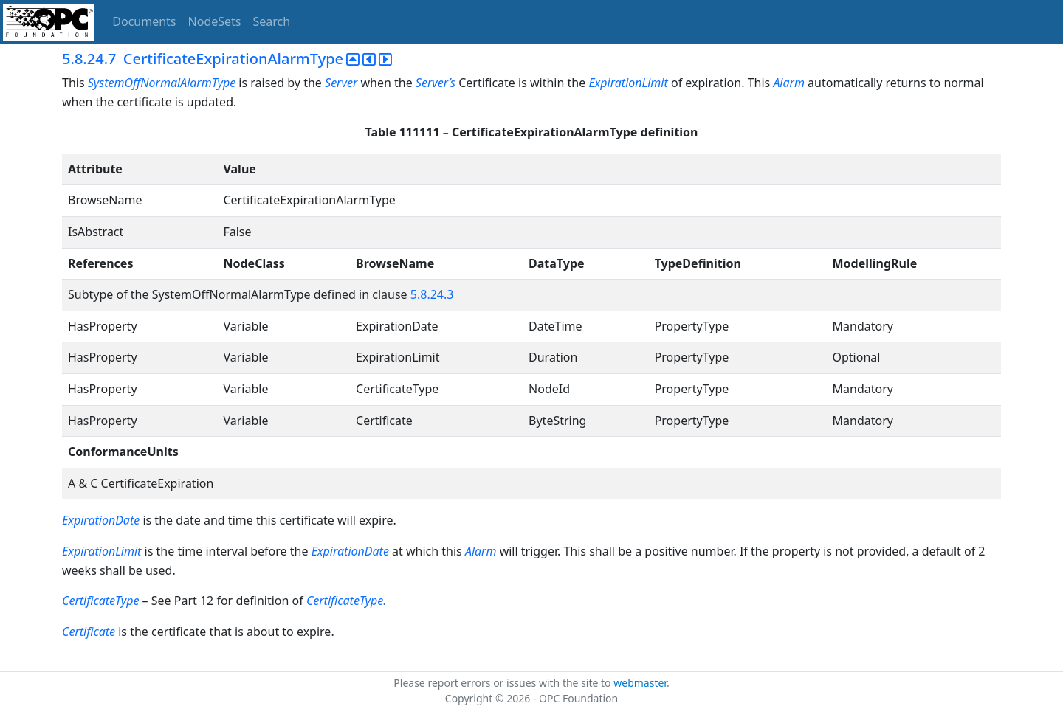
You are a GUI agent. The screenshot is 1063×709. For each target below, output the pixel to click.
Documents (144, 21)
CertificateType (100, 600)
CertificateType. (346, 600)
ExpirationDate (101, 520)
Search (272, 21)
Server (341, 83)
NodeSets (214, 21)
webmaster (640, 683)
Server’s (435, 83)
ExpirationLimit (627, 83)
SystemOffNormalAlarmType (161, 83)
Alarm (789, 83)
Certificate (88, 631)
